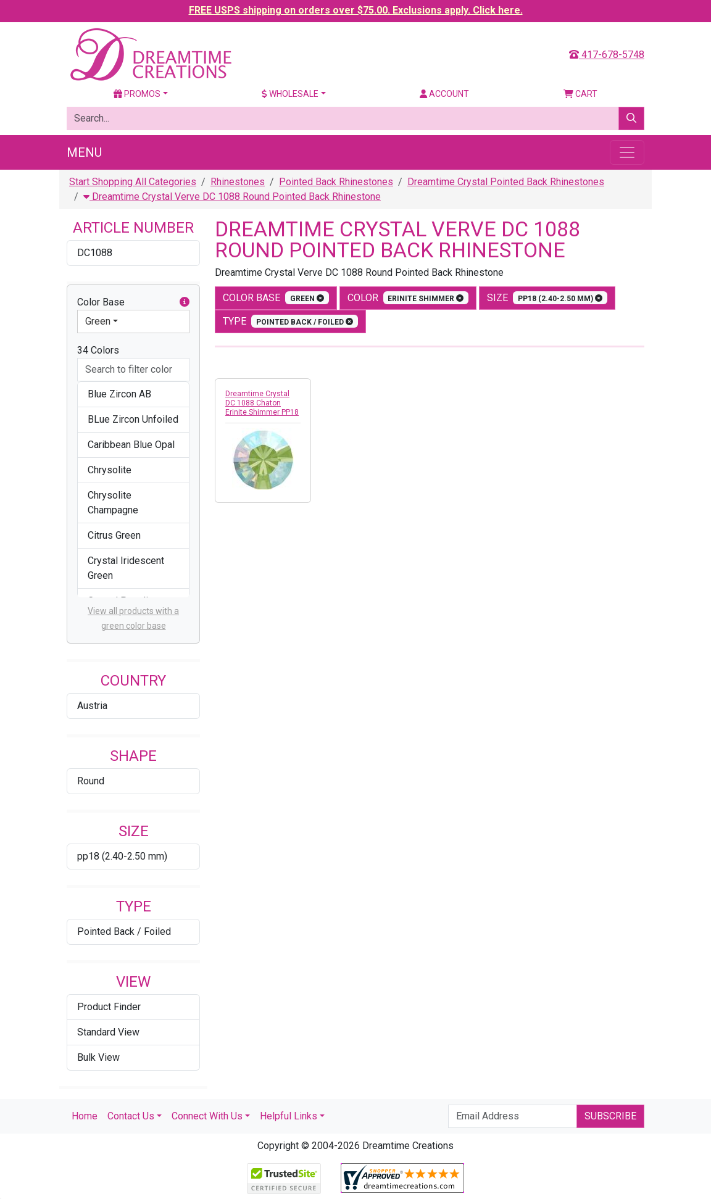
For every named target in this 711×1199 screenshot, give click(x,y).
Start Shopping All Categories (132, 182)
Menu (84, 152)
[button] (184, 302)
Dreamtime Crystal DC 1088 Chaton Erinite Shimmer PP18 (262, 403)
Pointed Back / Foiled (124, 931)
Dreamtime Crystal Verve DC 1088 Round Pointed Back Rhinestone (232, 196)
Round (90, 781)
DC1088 (94, 253)
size (547, 297)
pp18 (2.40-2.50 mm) (122, 856)
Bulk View (98, 1057)
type (290, 321)
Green (97, 321)
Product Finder (109, 1007)
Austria (92, 706)
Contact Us (130, 1116)
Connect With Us (207, 1116)
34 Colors (98, 350)
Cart (580, 94)
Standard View (108, 1032)
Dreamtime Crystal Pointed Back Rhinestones (505, 182)
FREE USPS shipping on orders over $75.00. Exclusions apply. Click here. (356, 10)
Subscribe (610, 1116)
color (408, 297)
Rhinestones (237, 182)
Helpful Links (288, 1116)
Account (444, 94)
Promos (137, 94)
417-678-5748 (606, 54)
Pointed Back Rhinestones (336, 182)
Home (85, 1116)
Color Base (133, 302)
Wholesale (290, 94)
